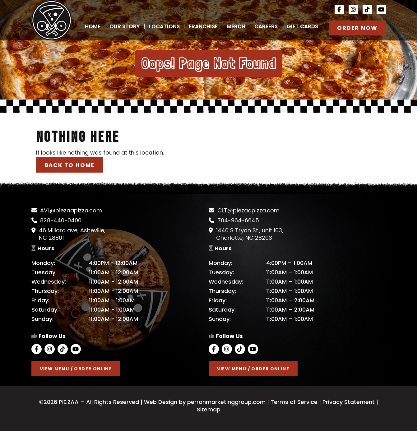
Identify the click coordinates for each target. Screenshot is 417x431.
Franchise (203, 26)
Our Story (124, 26)
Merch (236, 26)
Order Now (357, 28)
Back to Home (69, 165)
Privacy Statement (348, 402)
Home (92, 26)
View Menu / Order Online (76, 369)
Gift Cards (302, 26)
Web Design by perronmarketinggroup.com (204, 402)
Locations (164, 26)
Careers (266, 26)
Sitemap (208, 409)
